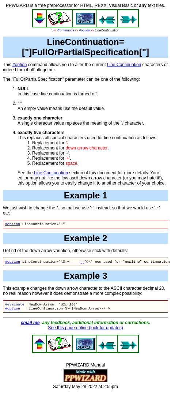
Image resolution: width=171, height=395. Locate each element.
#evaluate (14, 306)
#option (84, 30)
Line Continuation (124, 64)
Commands (65, 30)
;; (82, 263)
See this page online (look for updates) (85, 330)
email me (30, 325)
